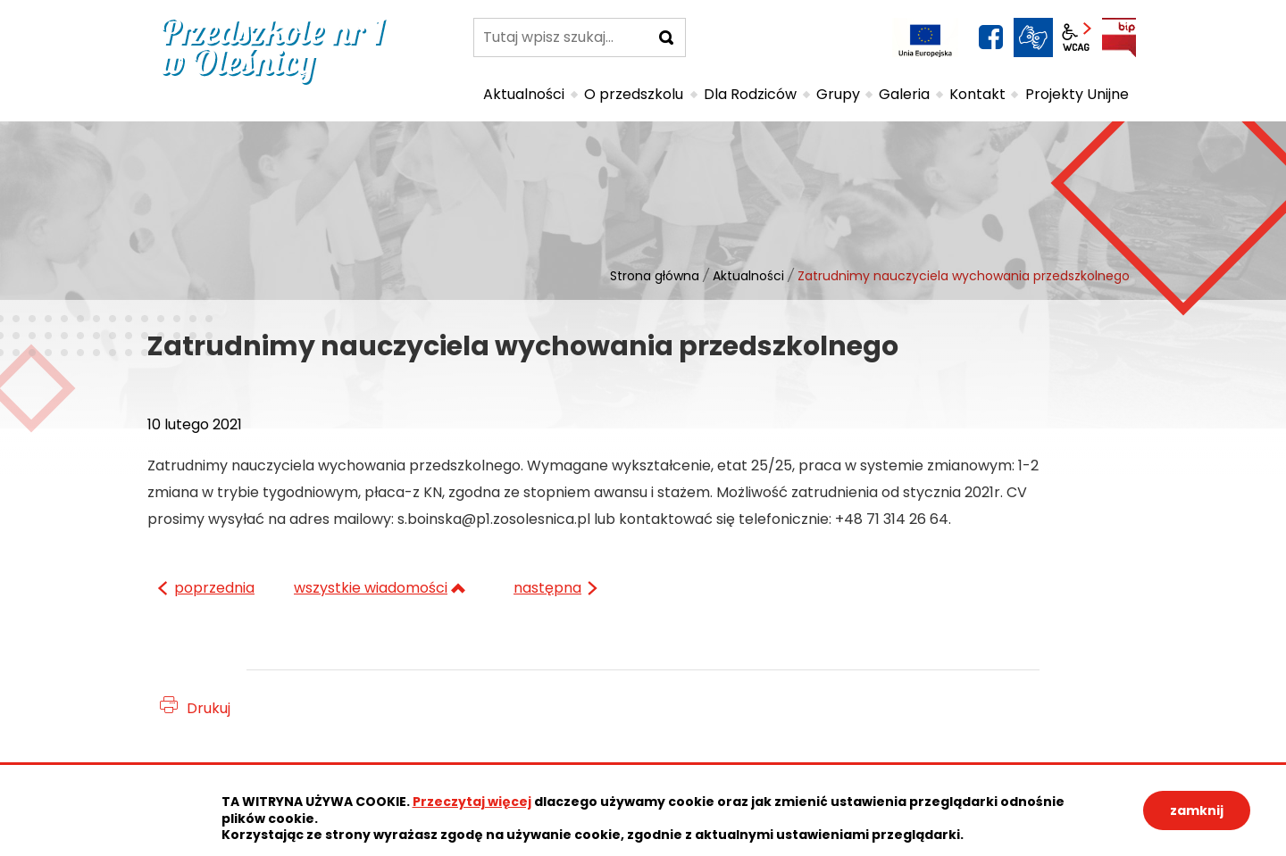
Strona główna (654, 276)
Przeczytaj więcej (472, 801)
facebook (990, 37)
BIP (1119, 37)
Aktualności (748, 276)
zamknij (1196, 810)
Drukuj (208, 708)
